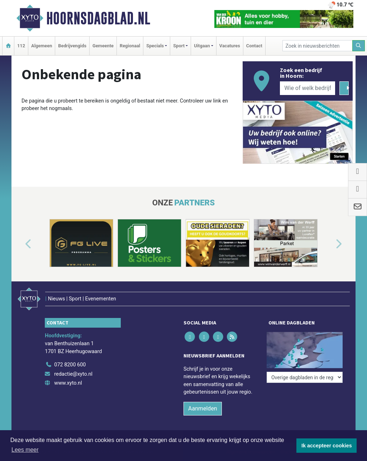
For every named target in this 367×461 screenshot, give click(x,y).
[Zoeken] (358, 45)
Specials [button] (155, 45)
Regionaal (130, 45)
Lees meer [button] (25, 450)
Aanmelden (202, 408)
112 (21, 45)
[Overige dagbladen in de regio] (305, 377)
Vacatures (229, 45)
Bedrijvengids (72, 45)
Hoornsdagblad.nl (98, 18)
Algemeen (41, 45)
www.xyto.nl (68, 383)
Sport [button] (179, 45)
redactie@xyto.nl (73, 374)
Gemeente (103, 45)
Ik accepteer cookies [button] (326, 445)
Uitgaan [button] (202, 45)
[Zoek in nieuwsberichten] (317, 45)
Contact (254, 45)
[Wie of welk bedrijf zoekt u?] (307, 88)
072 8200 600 (70, 365)
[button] (20, 244)
